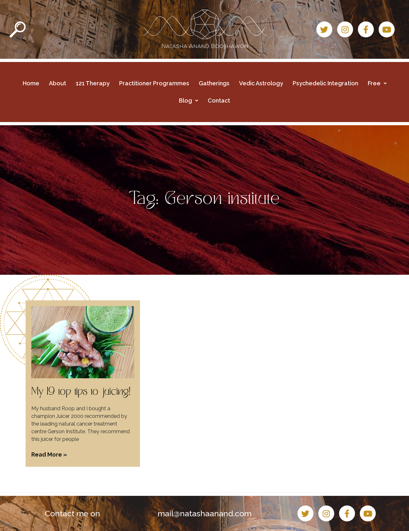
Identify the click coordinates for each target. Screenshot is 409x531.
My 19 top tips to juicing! (80, 392)
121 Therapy (93, 83)
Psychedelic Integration (325, 83)
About (57, 83)
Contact (219, 100)
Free (377, 83)
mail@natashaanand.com (204, 513)
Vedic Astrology (261, 83)
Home (31, 83)
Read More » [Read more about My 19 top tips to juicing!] (49, 454)
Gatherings (214, 83)
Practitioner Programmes (154, 83)
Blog (188, 100)
